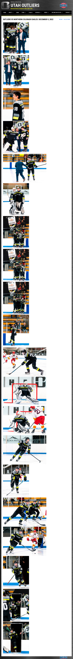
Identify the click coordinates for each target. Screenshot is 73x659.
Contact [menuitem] (69, 12)
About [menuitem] (11, 12)
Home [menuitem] (4, 12)
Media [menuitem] (46, 12)
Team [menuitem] (24, 12)
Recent (61, 19)
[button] (36, 38)
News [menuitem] (17, 12)
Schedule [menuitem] (38, 12)
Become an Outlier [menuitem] (57, 12)
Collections (67, 19)
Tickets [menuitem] (30, 12)
